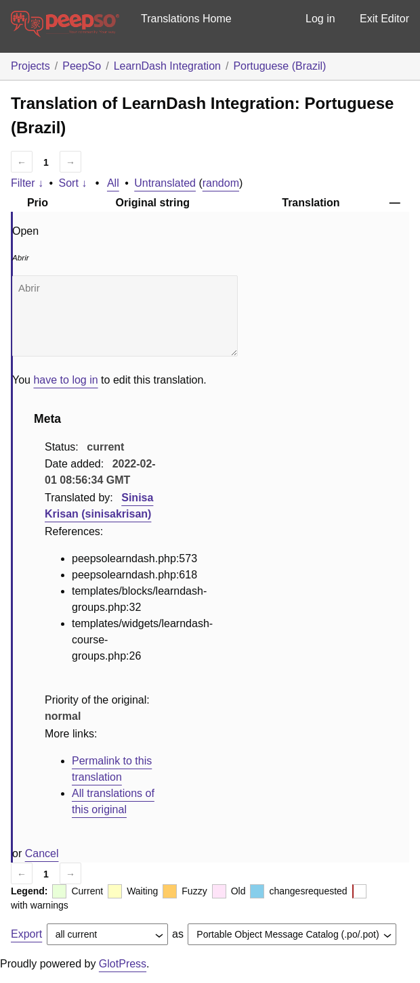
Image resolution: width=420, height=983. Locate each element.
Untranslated (165, 183)
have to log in (65, 380)
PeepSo (81, 66)
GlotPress (122, 963)
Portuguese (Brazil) (279, 66)
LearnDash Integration (167, 66)
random (221, 183)
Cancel (42, 853)
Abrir (125, 316)
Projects (30, 66)
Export (26, 934)
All (113, 183)
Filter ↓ (27, 183)
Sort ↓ (73, 183)
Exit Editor (384, 18)
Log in (320, 18)
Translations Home (186, 18)
